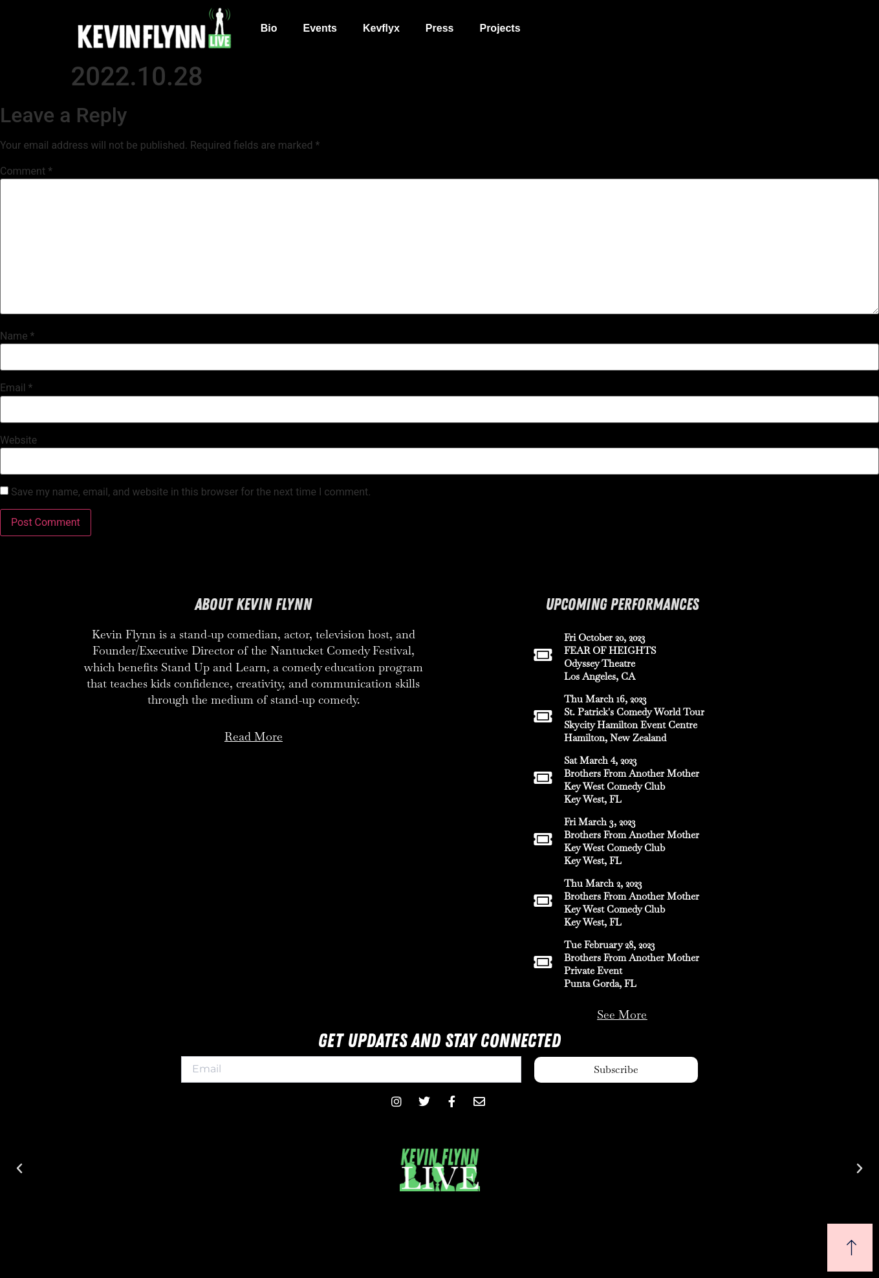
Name (17, 336)
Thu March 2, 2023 (603, 883)
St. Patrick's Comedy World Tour (634, 712)
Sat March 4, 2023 (600, 760)
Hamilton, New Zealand (615, 737)
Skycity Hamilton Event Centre (630, 725)
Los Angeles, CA (599, 676)
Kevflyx (381, 28)
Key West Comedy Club (614, 786)
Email (16, 388)
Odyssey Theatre (599, 663)
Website (18, 440)
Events (319, 28)
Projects (499, 28)
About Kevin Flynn (253, 604)
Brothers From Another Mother (631, 773)
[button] (19, 1168)
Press (440, 28)
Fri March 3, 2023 (600, 822)
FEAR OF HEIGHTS (610, 650)
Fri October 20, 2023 (605, 637)
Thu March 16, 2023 (605, 699)
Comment (26, 171)
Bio (269, 28)
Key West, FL (593, 799)
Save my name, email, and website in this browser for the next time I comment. (191, 492)
